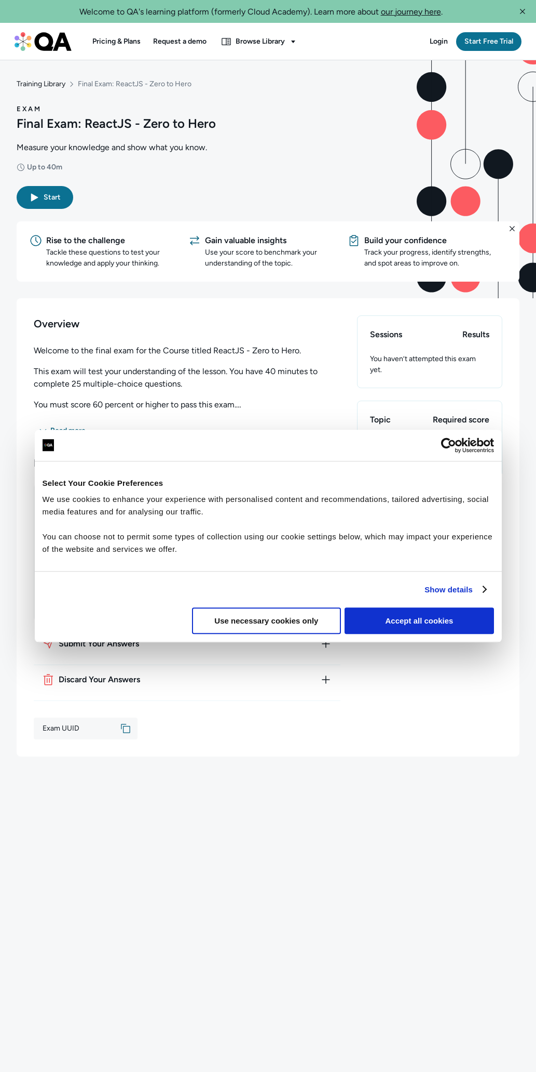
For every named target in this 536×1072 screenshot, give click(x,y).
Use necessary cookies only (266, 620)
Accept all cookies (419, 620)
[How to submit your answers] (187, 644)
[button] (522, 11)
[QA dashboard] (43, 41)
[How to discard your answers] (187, 679)
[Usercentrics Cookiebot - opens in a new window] (448, 445)
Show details (448, 589)
